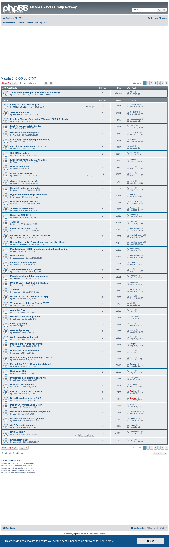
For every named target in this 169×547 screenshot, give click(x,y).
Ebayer (15, 238)
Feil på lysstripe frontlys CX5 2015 (28, 146)
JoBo (15, 148)
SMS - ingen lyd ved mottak (24, 337)
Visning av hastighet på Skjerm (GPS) (29, 303)
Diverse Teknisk (45, 95)
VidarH (15, 407)
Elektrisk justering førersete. (25, 188)
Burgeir (15, 400)
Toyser (15, 387)
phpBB (75, 534)
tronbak (16, 353)
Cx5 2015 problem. (20, 153)
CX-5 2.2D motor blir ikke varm (26, 391)
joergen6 (16, 251)
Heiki (132, 139)
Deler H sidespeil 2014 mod (24, 201)
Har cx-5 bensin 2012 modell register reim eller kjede (37, 242)
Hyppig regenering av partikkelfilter (28, 194)
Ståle (132, 160)
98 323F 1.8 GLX (20, 107)
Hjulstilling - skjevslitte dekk (24, 350)
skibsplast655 (135, 432)
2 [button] (148, 83)
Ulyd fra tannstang (19, 166)
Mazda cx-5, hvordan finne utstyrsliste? (30, 411)
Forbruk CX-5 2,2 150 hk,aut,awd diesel (30, 364)
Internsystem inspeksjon (23, 262)
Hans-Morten (18, 272)
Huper (15, 285)
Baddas (133, 283)
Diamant (133, 215)
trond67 (16, 434)
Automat (14, 289)
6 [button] (162, 83)
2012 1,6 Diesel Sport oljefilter (25, 269)
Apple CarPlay (17, 310)
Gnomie (16, 121)
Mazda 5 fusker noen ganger (24, 132)
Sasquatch (17, 346)
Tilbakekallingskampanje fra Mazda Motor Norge (35, 92)
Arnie (15, 373)
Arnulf (132, 146)
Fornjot (15, 427)
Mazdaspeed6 (135, 119)
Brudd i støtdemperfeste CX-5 (25, 398)
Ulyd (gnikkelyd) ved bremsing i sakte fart (31, 357)
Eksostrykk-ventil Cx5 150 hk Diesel (28, 160)
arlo (131, 303)
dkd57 (132, 310)
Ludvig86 (16, 319)
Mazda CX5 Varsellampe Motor (26, 405)
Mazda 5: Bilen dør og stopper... (26, 317)
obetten (16, 333)
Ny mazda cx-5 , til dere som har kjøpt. (30, 296)
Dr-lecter (16, 155)
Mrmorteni (17, 442)
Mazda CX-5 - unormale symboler (27, 418)
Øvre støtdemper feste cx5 (24, 181)
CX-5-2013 (134, 112)
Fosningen (17, 292)
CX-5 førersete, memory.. (23, 425)
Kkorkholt (16, 135)
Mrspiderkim (18, 190)
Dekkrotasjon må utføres (23, 384)
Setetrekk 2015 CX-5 (20, 215)
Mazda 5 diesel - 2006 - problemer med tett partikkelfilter (39, 249)
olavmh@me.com (137, 235)
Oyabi (15, 305)
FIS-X (15, 95)
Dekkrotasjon (17, 255)
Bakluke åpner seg (20, 330)
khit (131, 269)
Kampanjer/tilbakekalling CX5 (25, 105)
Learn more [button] (107, 541)
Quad (132, 323)
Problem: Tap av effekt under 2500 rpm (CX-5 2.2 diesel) (39, 119)
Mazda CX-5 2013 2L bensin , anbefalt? (30, 235)
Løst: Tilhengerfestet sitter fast (26, 126)
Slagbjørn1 (17, 278)
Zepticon (133, 391)
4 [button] (155, 83)
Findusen (16, 162)
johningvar (134, 249)
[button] (166, 83)
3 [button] (151, 83)
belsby (15, 299)
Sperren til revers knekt (22, 208)
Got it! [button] (150, 541)
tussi (15, 414)
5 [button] (159, 83)
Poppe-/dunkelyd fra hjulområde (27, 344)
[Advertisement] (84, 50)
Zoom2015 (17, 421)
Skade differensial (19, 112)
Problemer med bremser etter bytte (28, 378)
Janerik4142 (134, 132)
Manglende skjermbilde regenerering (29, 276)
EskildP (16, 128)
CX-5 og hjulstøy (18, 323)
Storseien (16, 197)
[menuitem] (18, 18)
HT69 (15, 394)
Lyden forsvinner (19, 440)
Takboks (14, 222)
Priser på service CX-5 (21, 173)
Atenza (132, 194)
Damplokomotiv (136, 104)
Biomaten (16, 115)
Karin (15, 169)
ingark (132, 440)
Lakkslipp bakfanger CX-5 (23, 228)
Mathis (15, 217)
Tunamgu (16, 210)
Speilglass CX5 (18, 371)
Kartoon (16, 224)
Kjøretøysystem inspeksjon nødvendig (30, 139)
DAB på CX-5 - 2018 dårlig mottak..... (29, 283)
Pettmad (16, 265)
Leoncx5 (16, 176)
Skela (15, 142)
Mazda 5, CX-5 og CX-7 (18, 78)
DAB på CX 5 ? (17, 432)
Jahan (132, 166)
